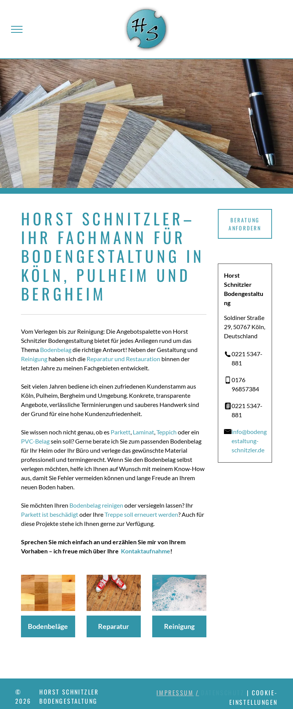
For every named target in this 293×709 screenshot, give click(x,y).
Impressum (174, 692)
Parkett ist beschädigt (49, 514)
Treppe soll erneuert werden (141, 514)
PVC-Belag (35, 441)
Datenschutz (222, 692)
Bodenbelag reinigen (96, 505)
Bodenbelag (55, 349)
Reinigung (34, 358)
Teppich (166, 432)
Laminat (143, 432)
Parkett (120, 432)
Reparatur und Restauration (123, 358)
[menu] (17, 29)
